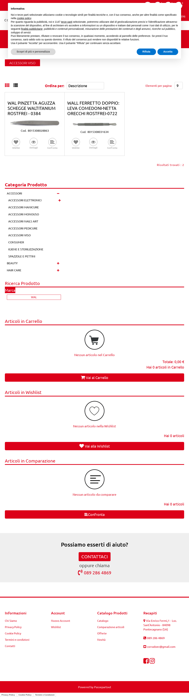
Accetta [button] (167, 51)
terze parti (66, 21)
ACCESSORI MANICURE (23, 207)
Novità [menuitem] (101, 639)
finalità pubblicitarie (32, 28)
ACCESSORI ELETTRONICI (24, 200)
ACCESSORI (14, 193)
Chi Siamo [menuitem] (11, 620)
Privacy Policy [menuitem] (13, 627)
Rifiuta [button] (146, 51)
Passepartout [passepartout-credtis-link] (102, 687)
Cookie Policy (25, 695)
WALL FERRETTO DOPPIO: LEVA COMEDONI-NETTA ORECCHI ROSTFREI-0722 (93, 108)
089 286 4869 (94, 572)
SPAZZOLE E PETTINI (21, 256)
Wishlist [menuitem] (56, 627)
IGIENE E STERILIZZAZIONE (25, 249)
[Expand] (59, 200)
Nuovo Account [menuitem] (60, 620)
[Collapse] (58, 193)
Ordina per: (54, 85)
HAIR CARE (14, 270)
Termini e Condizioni (44, 695)
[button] (34, 143)
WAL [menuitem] (34, 297)
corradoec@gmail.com (161, 646)
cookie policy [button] (24, 18)
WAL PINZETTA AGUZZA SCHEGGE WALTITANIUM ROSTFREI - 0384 (32, 108)
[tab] (9, 85)
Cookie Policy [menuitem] (13, 633)
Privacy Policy (8, 695)
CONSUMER (16, 242)
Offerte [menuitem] (102, 633)
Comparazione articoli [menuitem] (110, 627)
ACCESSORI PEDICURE (23, 228)
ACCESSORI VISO (22, 63)
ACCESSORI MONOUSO (23, 214)
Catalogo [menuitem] (102, 620)
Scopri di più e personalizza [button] (33, 51)
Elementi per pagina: (159, 85)
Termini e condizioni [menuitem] (17, 639)
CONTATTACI (94, 556)
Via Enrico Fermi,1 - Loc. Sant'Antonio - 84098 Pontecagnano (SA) (160, 625)
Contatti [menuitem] (10, 646)
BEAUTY (12, 263)
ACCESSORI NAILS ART (23, 221)
